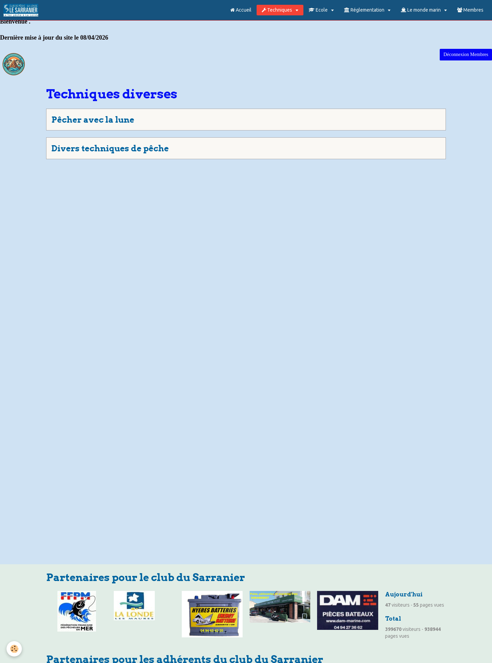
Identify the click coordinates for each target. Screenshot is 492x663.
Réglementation (364, 10)
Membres (470, 10)
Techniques (277, 10)
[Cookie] (14, 649)
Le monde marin (421, 10)
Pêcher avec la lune (93, 120)
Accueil (240, 10)
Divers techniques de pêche (110, 148)
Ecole (319, 10)
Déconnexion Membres (465, 54)
